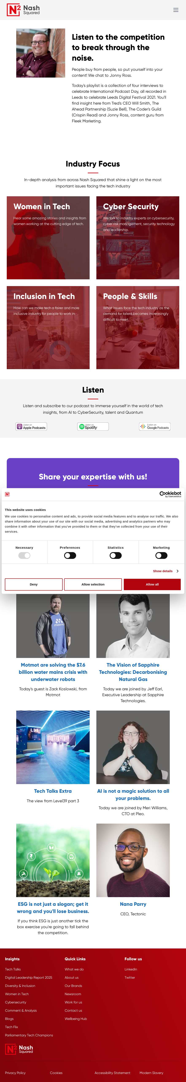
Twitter (130, 978)
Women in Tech (17, 994)
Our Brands (73, 986)
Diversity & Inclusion (20, 986)
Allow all (152, 584)
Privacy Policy (15, 1073)
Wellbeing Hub (76, 1019)
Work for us (73, 1002)
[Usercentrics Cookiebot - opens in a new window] (162, 494)
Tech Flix (11, 1027)
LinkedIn (131, 969)
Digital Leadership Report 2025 (28, 978)
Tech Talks (13, 969)
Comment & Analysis (21, 1010)
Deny (34, 584)
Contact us (73, 1010)
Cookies (56, 1073)
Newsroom (73, 994)
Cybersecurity (15, 1002)
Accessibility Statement (112, 1073)
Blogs (9, 1019)
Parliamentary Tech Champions (29, 1035)
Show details (163, 571)
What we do (74, 969)
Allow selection (92, 584)
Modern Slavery (151, 1073)
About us (71, 978)
